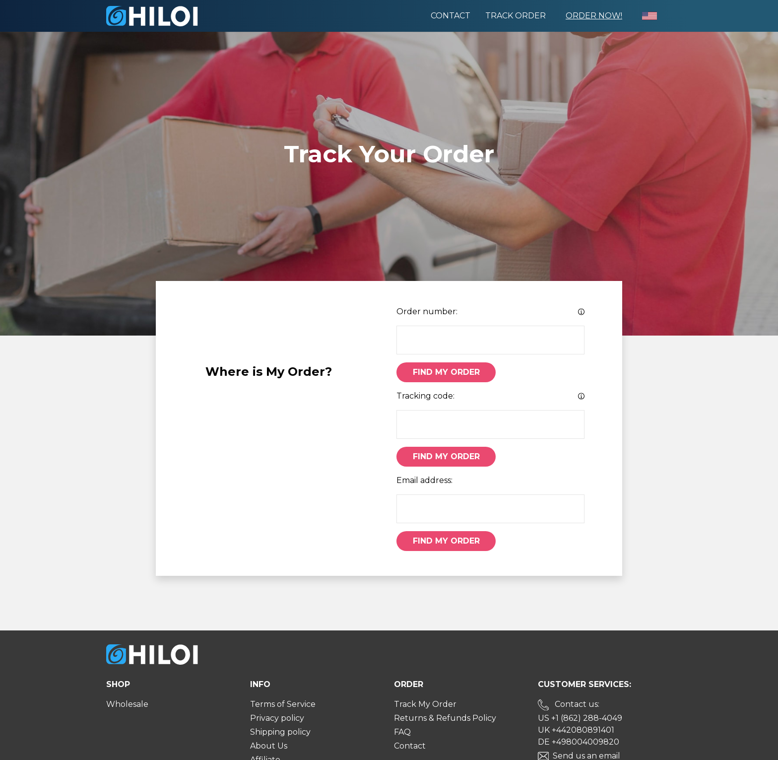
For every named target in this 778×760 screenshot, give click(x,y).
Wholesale (127, 704)
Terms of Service (283, 704)
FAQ (402, 732)
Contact (450, 15)
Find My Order (446, 372)
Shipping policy (280, 732)
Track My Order (425, 704)
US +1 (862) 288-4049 (580, 718)
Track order (515, 15)
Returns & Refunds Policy (445, 718)
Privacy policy (277, 718)
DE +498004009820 (578, 742)
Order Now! (594, 15)
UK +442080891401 (576, 730)
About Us (268, 746)
